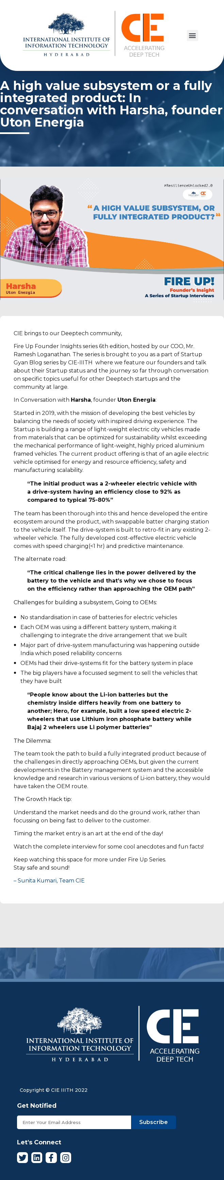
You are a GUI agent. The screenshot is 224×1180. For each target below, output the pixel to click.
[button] (192, 35)
